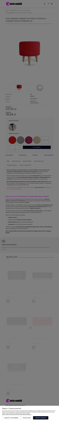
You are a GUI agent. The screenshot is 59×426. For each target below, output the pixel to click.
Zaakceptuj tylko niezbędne (11, 417)
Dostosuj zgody (27, 417)
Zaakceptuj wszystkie (40, 417)
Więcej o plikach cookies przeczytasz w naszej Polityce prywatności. (16, 414)
